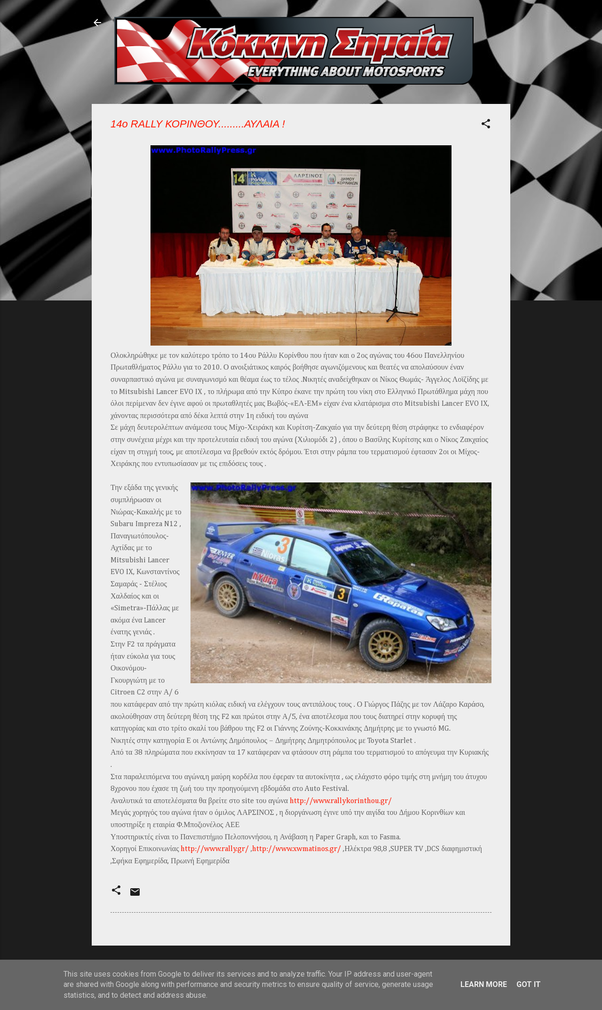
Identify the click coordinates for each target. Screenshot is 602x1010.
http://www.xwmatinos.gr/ (296, 849)
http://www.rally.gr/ (215, 849)
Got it (528, 984)
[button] (485, 125)
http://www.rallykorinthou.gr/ (341, 801)
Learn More (483, 984)
